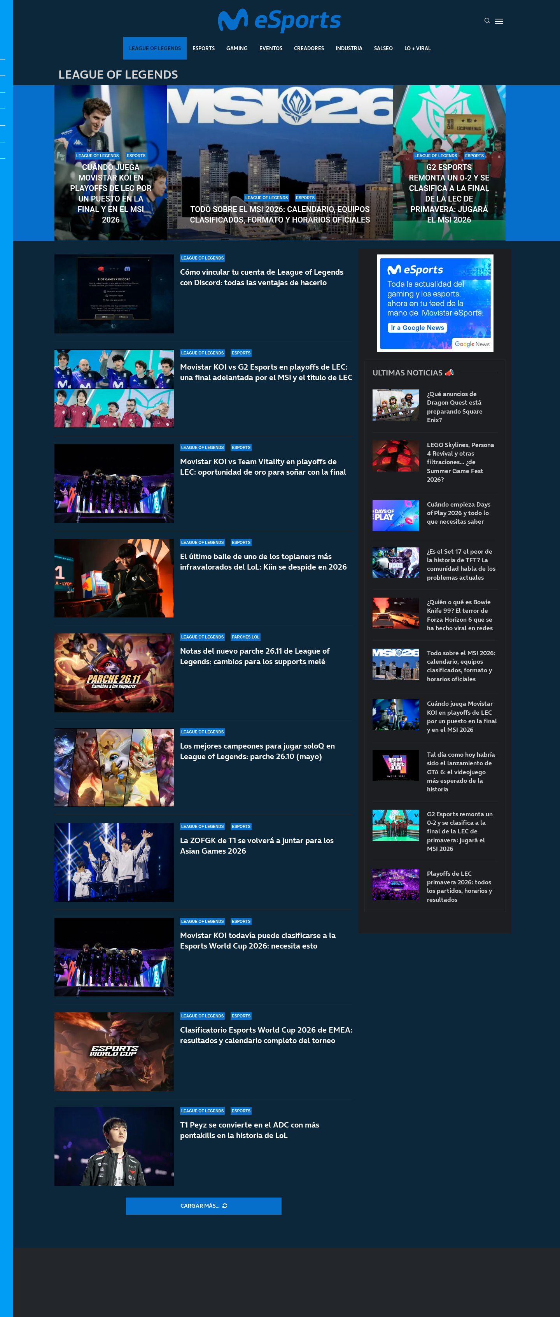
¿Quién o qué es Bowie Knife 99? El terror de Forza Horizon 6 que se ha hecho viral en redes (460, 615)
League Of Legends (155, 48)
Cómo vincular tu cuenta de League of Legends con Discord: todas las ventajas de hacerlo (261, 277)
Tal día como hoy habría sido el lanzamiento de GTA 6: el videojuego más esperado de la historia (461, 772)
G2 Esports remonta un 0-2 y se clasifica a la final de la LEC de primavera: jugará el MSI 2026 (449, 193)
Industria (349, 48)
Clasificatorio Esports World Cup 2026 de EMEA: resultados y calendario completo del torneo (266, 1035)
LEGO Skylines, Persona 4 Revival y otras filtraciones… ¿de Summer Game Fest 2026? (460, 462)
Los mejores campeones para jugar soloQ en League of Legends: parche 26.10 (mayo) (257, 751)
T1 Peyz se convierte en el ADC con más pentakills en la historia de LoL (249, 1130)
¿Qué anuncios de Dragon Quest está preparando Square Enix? (455, 406)
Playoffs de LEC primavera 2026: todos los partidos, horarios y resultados (459, 886)
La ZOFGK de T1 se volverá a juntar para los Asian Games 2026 (257, 845)
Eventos (270, 48)
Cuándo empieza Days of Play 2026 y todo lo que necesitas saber (458, 513)
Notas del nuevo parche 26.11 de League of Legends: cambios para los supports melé (254, 656)
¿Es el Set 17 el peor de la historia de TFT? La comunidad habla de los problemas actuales (461, 564)
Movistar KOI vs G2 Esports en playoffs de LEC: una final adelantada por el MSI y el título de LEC (266, 372)
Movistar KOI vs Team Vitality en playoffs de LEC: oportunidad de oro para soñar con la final (263, 466)
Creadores (309, 48)
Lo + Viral (417, 48)
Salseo (383, 48)
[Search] (487, 21)
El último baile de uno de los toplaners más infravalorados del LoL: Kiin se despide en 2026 (263, 561)
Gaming (237, 48)
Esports (203, 48)
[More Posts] (204, 1206)
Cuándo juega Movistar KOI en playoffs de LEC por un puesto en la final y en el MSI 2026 (111, 193)
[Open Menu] (499, 21)
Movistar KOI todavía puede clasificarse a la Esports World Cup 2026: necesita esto (258, 940)
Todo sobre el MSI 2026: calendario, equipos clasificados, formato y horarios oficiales (280, 214)
